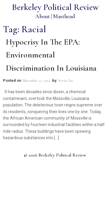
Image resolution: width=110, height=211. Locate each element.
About (42, 16)
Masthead (64, 16)
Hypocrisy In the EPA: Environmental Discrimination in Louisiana (51, 55)
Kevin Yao (65, 80)
